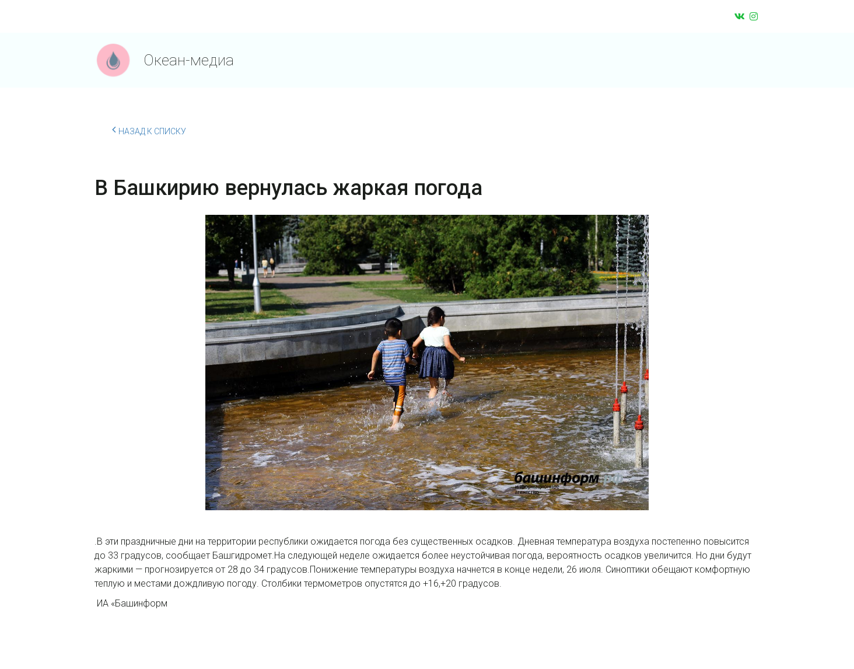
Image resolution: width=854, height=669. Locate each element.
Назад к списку (149, 129)
